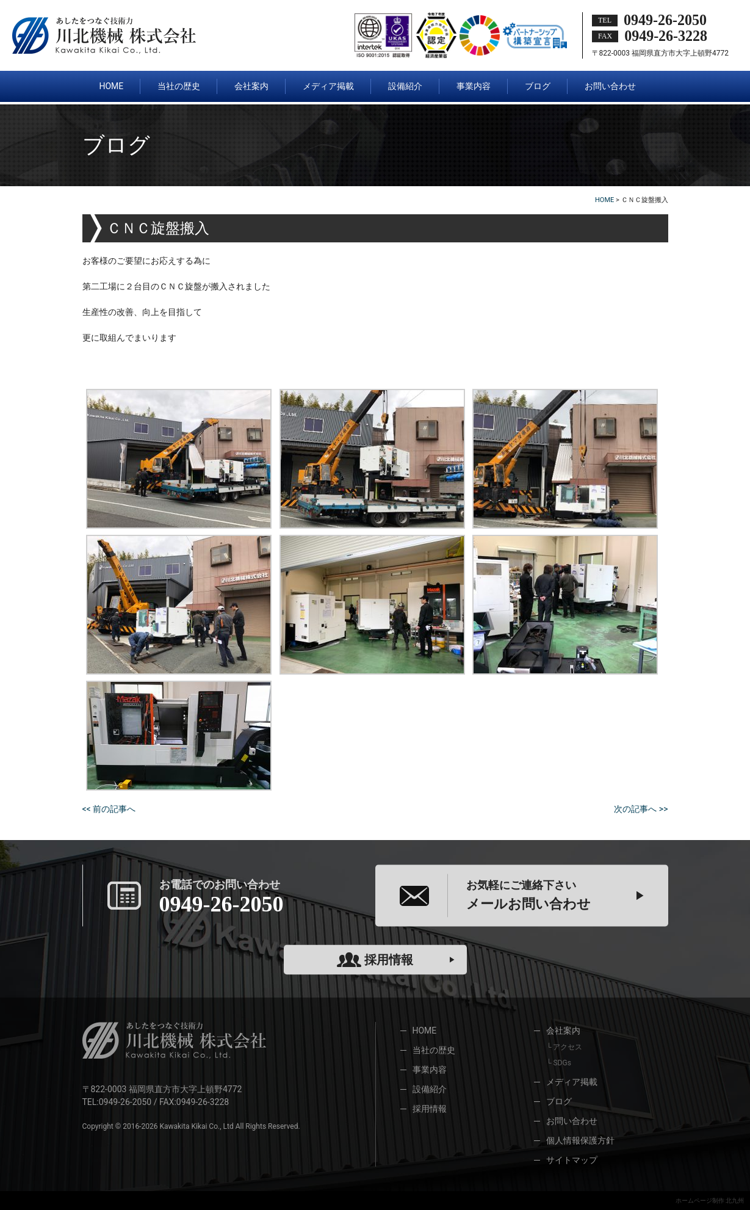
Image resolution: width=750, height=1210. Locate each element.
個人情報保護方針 (580, 1140)
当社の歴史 (434, 1050)
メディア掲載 (571, 1082)
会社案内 (563, 1030)
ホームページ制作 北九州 (710, 1200)
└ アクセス (564, 1047)
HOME (425, 1030)
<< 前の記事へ (109, 809)
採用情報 (375, 959)
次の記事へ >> (641, 809)
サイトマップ (571, 1160)
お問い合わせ (571, 1121)
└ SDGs (558, 1063)
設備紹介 (430, 1089)
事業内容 (430, 1069)
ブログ (559, 1101)
